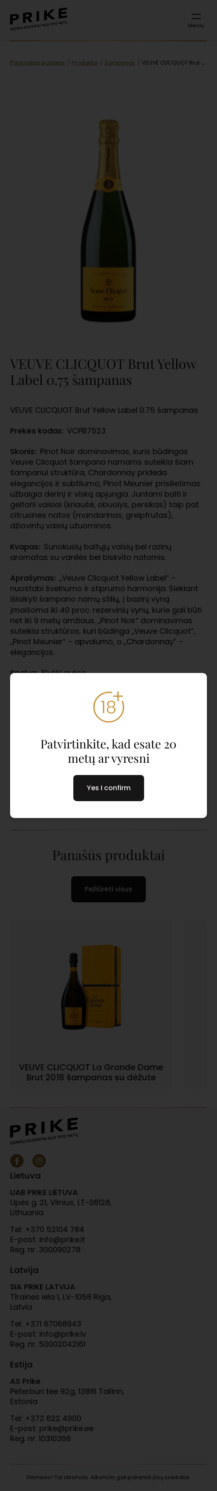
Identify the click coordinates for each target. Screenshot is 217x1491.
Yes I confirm (109, 788)
